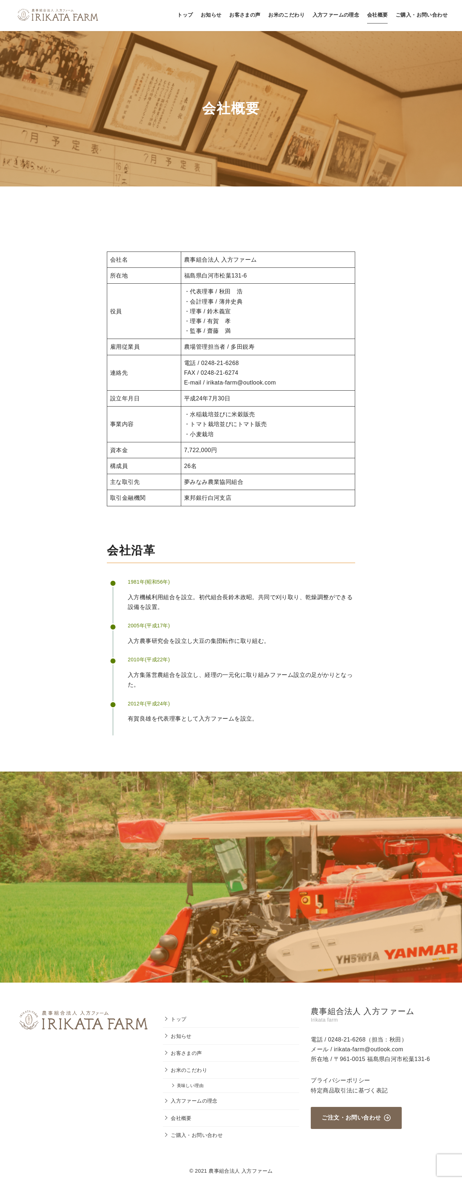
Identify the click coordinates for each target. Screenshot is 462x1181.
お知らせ (211, 15)
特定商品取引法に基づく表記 (349, 1090)
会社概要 (377, 15)
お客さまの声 (244, 15)
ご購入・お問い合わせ (422, 15)
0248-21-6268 (347, 1039)
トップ (185, 15)
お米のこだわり (286, 15)
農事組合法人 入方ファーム (241, 1171)
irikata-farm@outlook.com (368, 1049)
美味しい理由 (190, 1085)
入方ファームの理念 (336, 15)
